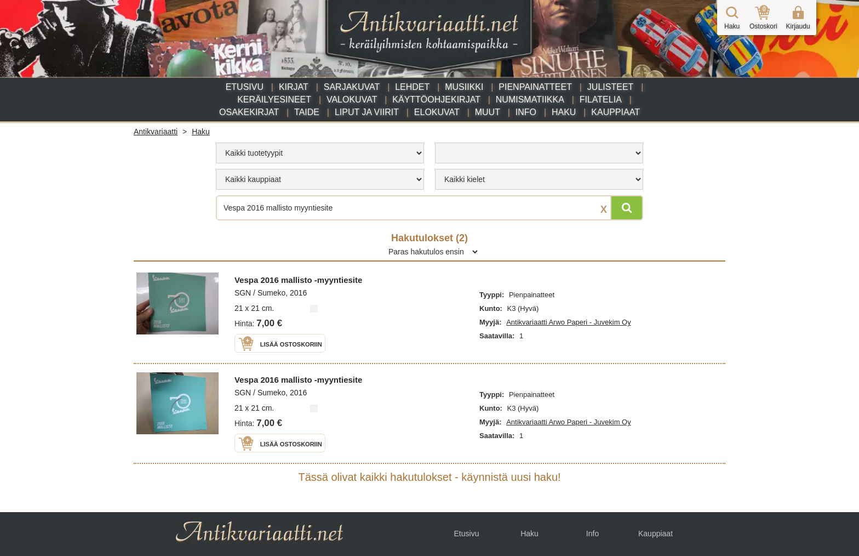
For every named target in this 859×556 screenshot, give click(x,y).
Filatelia (601, 99)
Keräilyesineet (274, 99)
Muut (487, 112)
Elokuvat (437, 112)
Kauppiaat (615, 112)
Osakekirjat (249, 112)
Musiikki (464, 87)
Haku (564, 112)
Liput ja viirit (367, 112)
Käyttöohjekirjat (436, 99)
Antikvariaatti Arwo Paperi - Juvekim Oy (568, 322)
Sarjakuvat (352, 87)
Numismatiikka (530, 99)
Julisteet (610, 87)
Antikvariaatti (155, 131)
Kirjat (293, 87)
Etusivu (245, 87)
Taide (306, 112)
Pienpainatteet (535, 87)
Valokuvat (352, 99)
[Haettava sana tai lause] (429, 207)
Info (526, 112)
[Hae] (626, 207)
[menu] (320, 153)
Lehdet (412, 87)
